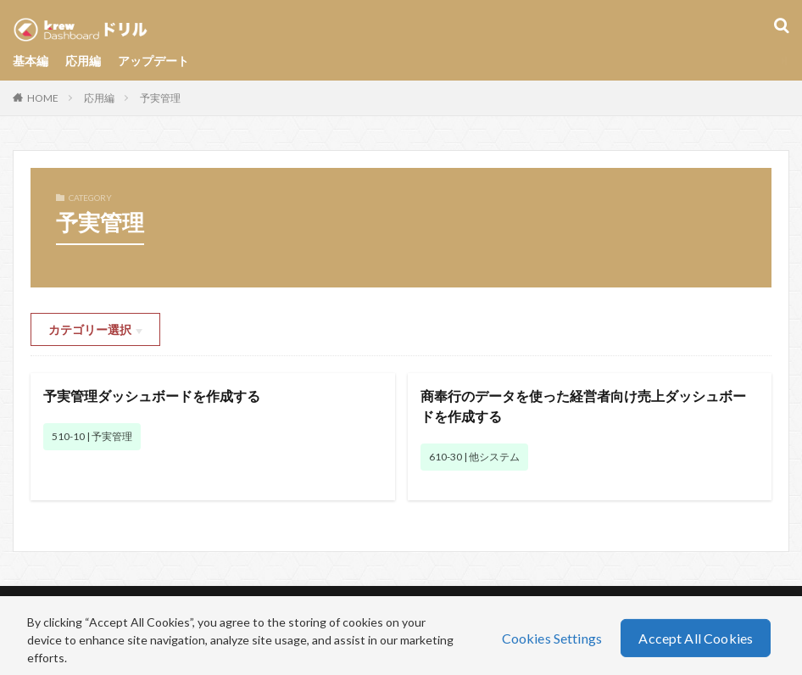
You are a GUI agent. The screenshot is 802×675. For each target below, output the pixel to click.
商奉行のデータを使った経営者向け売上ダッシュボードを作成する (583, 406)
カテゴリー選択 (89, 329)
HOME (42, 98)
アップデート (153, 60)
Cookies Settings (552, 637)
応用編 (83, 60)
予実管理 (160, 98)
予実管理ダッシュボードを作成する (151, 396)
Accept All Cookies (695, 637)
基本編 (30, 60)
